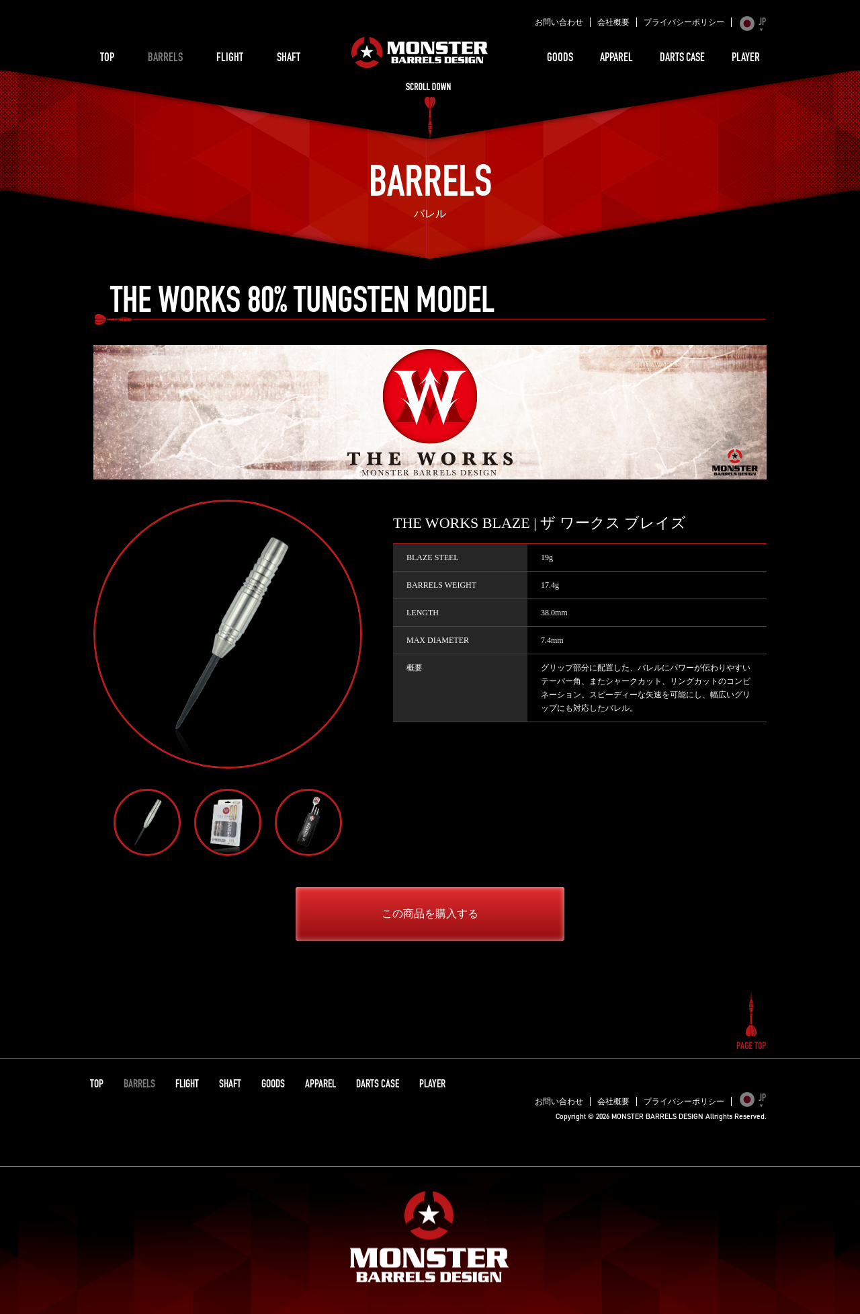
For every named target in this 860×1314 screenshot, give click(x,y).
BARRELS (165, 58)
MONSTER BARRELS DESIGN (419, 52)
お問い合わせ (559, 22)
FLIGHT (229, 58)
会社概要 (613, 22)
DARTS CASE (682, 58)
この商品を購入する (430, 913)
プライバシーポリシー (684, 22)
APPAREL (616, 58)
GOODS (560, 58)
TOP (107, 58)
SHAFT (288, 58)
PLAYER (746, 58)
